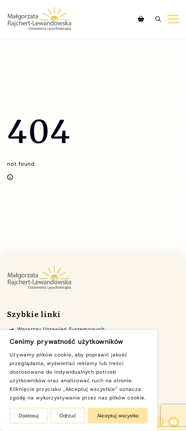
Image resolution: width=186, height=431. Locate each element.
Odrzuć (67, 415)
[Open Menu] (173, 19)
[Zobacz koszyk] (141, 19)
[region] (78, 380)
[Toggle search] (158, 19)
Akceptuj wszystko (118, 415)
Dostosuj (29, 415)
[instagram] (158, 422)
